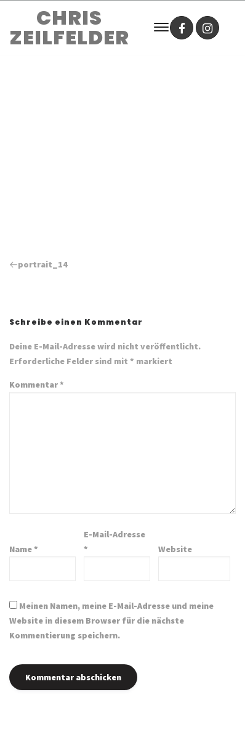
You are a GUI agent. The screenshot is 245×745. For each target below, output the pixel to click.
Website (175, 549)
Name (23, 549)
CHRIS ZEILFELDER (69, 27)
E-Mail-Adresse (114, 542)
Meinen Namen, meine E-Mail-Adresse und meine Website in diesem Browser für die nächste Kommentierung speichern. (111, 620)
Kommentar (36, 384)
